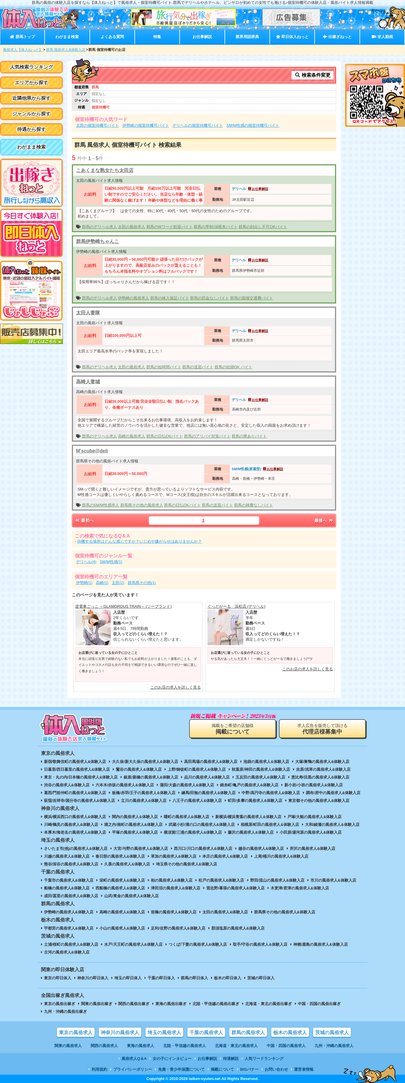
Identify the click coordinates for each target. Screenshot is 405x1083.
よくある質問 (112, 36)
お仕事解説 (202, 36)
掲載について (222, 1069)
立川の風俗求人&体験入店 (143, 800)
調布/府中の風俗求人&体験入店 (333, 793)
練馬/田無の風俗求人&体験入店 (208, 793)
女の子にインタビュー (172, 1058)
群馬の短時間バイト (163, 367)
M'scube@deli (92, 450)
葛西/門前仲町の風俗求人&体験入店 (75, 793)
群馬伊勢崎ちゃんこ (97, 241)
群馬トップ (22, 36)
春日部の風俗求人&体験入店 (120, 856)
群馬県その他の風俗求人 (141, 505)
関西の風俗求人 (104, 1045)
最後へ (323, 520)
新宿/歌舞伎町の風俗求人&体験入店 (75, 761)
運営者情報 (303, 1069)
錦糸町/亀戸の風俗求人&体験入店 (249, 785)
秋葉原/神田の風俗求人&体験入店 (261, 769)
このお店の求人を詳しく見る (175, 687)
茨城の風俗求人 (332, 1032)
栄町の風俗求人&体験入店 (122, 880)
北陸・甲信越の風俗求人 (184, 1045)
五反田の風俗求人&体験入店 (260, 777)
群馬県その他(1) (142, 582)
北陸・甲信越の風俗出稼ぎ (215, 1003)
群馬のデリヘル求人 (99, 226)
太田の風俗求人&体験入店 (225, 912)
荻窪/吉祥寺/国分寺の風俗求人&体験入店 (79, 800)
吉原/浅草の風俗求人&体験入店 (323, 769)
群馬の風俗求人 (248, 1032)
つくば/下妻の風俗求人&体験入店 (198, 944)
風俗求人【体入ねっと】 (23, 50)
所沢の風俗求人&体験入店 (312, 848)
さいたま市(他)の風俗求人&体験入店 (76, 848)
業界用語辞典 (247, 36)
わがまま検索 (67, 36)
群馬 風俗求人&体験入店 (65, 50)
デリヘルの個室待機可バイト (197, 125)
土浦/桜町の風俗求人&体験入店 (71, 944)
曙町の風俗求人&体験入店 (186, 816)
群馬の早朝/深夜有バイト (216, 226)
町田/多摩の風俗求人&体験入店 (255, 800)
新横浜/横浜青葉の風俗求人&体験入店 (248, 816)
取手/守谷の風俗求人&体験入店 (260, 944)
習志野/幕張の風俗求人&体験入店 (235, 888)
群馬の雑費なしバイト (253, 505)
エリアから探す (31, 82)
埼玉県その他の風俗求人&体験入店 (186, 864)
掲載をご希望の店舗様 (232, 729)
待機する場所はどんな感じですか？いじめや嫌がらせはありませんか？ (139, 541)
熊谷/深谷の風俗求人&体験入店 (71, 864)
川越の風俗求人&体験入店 (67, 856)
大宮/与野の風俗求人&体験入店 (140, 848)
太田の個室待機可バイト (97, 125)
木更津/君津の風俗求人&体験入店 (300, 888)
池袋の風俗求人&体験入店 (266, 761)
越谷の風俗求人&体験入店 (261, 848)
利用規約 (99, 1069)
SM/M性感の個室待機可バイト (253, 125)
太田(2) (118, 582)
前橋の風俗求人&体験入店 (173, 912)
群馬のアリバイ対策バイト (207, 436)
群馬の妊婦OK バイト (233, 367)
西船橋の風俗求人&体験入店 (120, 888)
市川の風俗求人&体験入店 (333, 880)
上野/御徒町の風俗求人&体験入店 (197, 769)
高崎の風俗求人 (131, 436)
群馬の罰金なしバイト (209, 298)
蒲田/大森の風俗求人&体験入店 (187, 785)
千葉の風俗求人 (206, 1032)
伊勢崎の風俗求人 (133, 298)
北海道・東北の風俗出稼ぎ (268, 1003)
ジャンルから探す (31, 113)
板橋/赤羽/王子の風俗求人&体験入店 (143, 793)
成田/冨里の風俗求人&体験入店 (71, 896)
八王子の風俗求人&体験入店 (197, 800)
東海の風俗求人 (140, 1045)
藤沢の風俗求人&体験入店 (250, 832)
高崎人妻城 (88, 381)
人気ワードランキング (264, 1058)
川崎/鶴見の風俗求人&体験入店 (71, 824)
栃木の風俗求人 (290, 1032)
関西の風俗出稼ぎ (133, 1003)
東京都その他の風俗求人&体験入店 (318, 800)
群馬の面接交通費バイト (251, 298)
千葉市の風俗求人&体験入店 (68, 880)
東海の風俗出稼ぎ (170, 1003)
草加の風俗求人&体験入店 (173, 856)
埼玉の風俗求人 (164, 1032)
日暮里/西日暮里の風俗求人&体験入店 (77, 769)
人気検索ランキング (31, 67)
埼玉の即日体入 (128, 978)
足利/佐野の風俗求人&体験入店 (178, 928)
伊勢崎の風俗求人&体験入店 (68, 912)
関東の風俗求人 (68, 1045)
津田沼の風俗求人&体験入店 (175, 888)
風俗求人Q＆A (134, 1058)
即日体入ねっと (292, 36)
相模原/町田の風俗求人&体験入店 (270, 824)
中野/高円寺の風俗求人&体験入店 (271, 793)
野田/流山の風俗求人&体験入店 (277, 880)
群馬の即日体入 (194, 978)
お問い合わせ (276, 1069)
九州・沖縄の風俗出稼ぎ (65, 1011)
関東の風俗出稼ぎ (96, 1003)
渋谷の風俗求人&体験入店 (67, 785)
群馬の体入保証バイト (169, 298)
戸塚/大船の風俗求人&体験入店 (314, 816)
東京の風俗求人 (75, 1032)
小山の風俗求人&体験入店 (122, 928)
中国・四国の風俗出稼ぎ (319, 1003)
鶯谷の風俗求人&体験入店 (138, 769)
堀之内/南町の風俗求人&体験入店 (133, 824)
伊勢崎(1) (84, 582)
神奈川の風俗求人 (120, 1032)
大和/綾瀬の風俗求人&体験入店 (332, 824)
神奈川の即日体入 (92, 978)
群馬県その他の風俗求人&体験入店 (284, 912)
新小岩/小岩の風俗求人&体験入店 (313, 785)
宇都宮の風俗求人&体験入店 (68, 928)
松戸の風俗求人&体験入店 (221, 880)
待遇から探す (31, 129)
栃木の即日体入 (227, 978)
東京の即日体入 (57, 978)
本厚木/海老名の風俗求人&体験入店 (75, 832)
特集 (157, 36)
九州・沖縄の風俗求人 (334, 1045)
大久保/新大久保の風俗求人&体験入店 (145, 761)
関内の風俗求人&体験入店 (134, 816)
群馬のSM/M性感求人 (100, 505)
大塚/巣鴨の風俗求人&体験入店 (322, 761)
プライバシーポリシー (132, 1069)
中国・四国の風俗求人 (286, 1045)
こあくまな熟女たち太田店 (105, 170)
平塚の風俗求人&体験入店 (134, 832)
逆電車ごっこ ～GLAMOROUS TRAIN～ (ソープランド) (123, 606)
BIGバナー (249, 1069)
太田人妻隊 (88, 312)
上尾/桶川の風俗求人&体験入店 (281, 856)
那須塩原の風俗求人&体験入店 (238, 928)
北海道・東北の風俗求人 (236, 1045)
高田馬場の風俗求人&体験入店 (210, 761)
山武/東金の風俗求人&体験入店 (131, 896)
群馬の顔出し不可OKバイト (263, 226)
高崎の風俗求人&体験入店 (122, 912)
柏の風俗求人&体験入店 (171, 880)
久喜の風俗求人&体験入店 (127, 864)
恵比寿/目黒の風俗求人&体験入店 (320, 777)
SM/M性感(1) (111, 561)
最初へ (84, 520)
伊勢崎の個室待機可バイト (145, 125)
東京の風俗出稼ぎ (59, 1003)
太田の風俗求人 (131, 226)
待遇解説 (231, 1058)
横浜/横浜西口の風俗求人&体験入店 (75, 816)
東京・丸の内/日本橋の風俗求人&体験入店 (81, 777)
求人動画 (382, 36)
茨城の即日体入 (260, 978)
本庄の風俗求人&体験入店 (225, 856)
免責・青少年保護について (181, 1069)
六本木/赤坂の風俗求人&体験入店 (124, 785)
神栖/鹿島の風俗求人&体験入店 (320, 944)
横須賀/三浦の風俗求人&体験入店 (193, 832)
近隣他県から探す (31, 98)
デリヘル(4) (86, 561)
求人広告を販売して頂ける (322, 729)
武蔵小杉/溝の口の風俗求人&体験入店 (202, 824)
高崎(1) (102, 582)
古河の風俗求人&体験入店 (67, 952)
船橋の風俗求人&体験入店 (67, 888)
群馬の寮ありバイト (249, 436)
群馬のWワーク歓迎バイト (169, 226)
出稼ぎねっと (337, 36)
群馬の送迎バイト (197, 367)
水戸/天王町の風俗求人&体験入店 (133, 944)
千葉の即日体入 (161, 978)
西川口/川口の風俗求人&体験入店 (203, 848)
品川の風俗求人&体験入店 (207, 777)
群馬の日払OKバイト (164, 436)
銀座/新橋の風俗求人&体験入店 (151, 777)
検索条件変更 (312, 75)
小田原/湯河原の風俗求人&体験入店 (311, 832)
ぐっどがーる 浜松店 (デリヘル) (236, 606)
